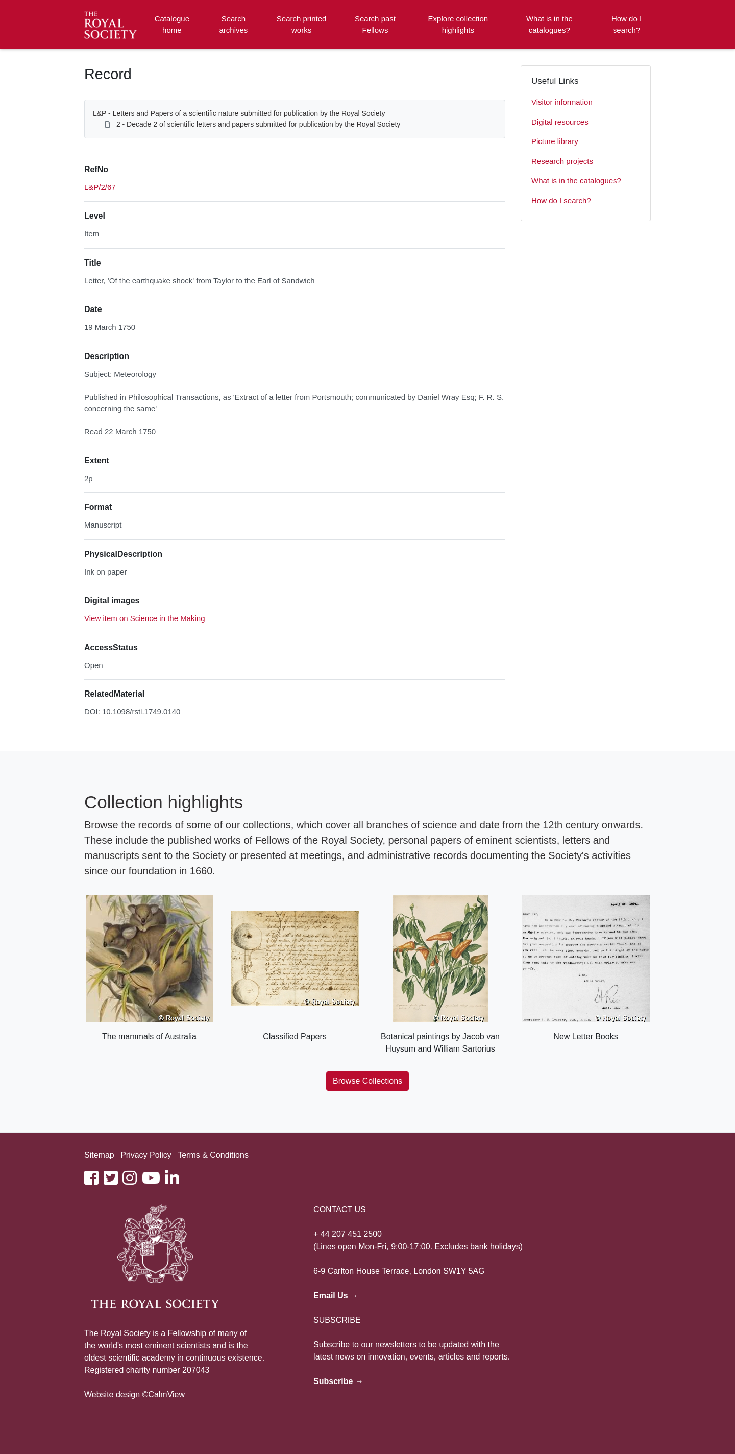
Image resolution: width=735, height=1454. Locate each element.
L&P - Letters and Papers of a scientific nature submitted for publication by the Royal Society (239, 113)
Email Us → (335, 1295)
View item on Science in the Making (144, 618)
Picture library (554, 141)
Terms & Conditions (213, 1155)
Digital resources (560, 121)
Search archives (233, 24)
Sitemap (99, 1155)
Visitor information (562, 102)
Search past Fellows (375, 24)
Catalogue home (172, 24)
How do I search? (626, 24)
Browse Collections (367, 1081)
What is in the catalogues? (549, 24)
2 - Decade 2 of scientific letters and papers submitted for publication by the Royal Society (258, 124)
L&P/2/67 (100, 187)
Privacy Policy (146, 1155)
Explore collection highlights (458, 24)
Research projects (562, 161)
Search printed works (302, 24)
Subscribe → (338, 1381)
